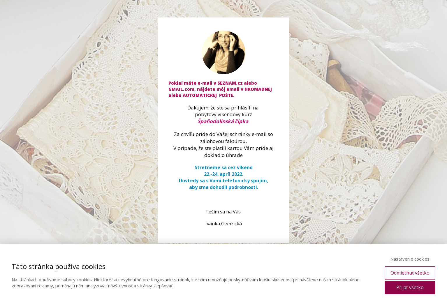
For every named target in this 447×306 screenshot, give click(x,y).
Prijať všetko (410, 287)
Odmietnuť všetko (410, 273)
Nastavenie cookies (410, 259)
